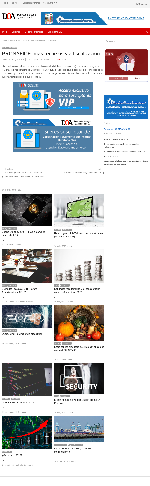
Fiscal (4, 48)
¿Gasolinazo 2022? (12, 455)
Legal (4, 228)
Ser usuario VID (50, 3)
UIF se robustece (111, 156)
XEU (69, 230)
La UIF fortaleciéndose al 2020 (18, 402)
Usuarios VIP (12, 48)
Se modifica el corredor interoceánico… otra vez (124, 152)
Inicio (6, 3)
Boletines (15, 3)
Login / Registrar (140, 4)
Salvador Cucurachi (24, 302)
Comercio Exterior (61, 445)
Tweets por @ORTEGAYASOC (117, 129)
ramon (66, 59)
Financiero (5, 399)
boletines (58, 230)
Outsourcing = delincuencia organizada (22, 334)
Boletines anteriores (31, 3)
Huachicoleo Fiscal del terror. (116, 139)
